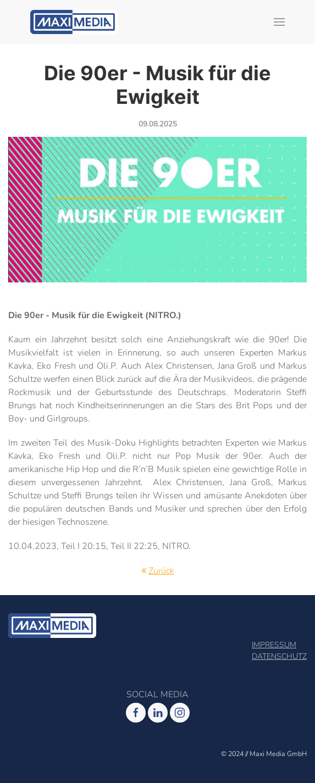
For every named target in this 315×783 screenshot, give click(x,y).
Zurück (161, 571)
